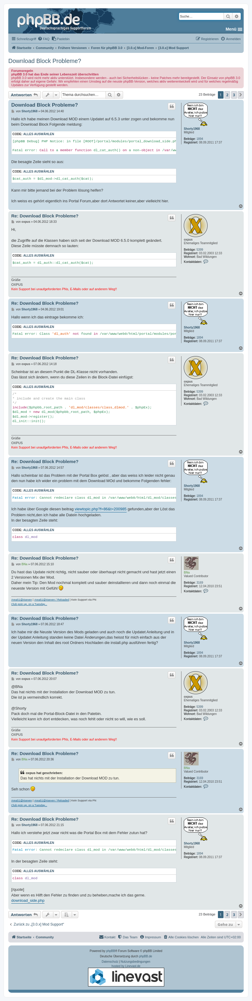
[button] (241, 94)
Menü (231, 29)
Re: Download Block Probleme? (45, 215)
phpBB (110, 951)
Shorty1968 (192, 128)
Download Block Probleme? (44, 61)
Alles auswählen (38, 134)
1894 (200, 138)
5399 (200, 249)
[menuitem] (44, 38)
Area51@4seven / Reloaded (51, 599)
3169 (200, 582)
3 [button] (234, 94)
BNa (187, 572)
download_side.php (27, 900)
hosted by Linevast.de (126, 975)
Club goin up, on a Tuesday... (29, 604)
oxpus (188, 239)
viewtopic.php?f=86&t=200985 (101, 509)
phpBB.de (145, 956)
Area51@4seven (21, 599)
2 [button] (227, 94)
